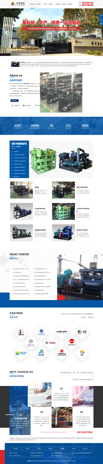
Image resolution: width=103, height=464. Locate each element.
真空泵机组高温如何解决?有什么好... (43, 272)
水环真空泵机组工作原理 (19, 283)
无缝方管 (21, 438)
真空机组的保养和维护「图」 (41, 268)
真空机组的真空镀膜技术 (40, 276)
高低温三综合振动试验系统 (17, 439)
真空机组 (16, 151)
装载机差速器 (80, 438)
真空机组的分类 (17, 272)
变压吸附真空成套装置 (19, 167)
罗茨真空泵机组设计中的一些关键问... (43, 279)
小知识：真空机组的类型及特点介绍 (22, 279)
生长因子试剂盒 (26, 438)
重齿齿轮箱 (42, 438)
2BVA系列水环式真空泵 (20, 173)
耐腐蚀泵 (30, 439)
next (97, 32)
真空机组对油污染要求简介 (20, 286)
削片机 (33, 439)
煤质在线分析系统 (87, 438)
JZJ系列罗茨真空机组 (19, 154)
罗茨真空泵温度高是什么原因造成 (21, 290)
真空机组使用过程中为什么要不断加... (43, 286)
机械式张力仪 (73, 438)
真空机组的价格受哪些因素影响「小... (22, 276)
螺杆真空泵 (16, 176)
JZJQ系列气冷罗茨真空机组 (20, 157)
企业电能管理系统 (66, 438)
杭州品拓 (26, 439)
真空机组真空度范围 (39, 290)
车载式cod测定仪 (48, 438)
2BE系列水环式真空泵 (19, 170)
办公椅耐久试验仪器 (34, 438)
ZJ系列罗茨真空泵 (18, 164)
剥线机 (17, 438)
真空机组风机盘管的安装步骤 (41, 293)
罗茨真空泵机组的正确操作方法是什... (22, 293)
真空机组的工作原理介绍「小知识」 (22, 268)
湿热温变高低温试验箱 (57, 438)
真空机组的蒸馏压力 (39, 283)
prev (7, 32)
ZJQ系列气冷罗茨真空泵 (20, 161)
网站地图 (74, 461)
